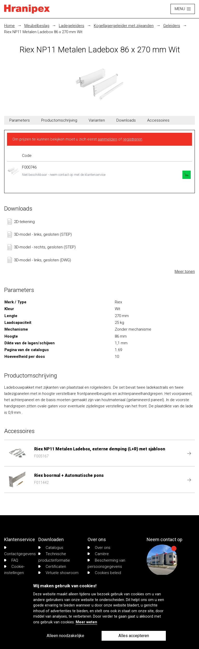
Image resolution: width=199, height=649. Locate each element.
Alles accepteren (133, 635)
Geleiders (171, 25)
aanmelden (107, 139)
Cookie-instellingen (14, 569)
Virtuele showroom (58, 572)
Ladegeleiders (71, 25)
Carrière (98, 554)
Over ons (99, 547)
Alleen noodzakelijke (65, 635)
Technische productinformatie (54, 557)
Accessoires (158, 120)
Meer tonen (185, 271)
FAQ (11, 560)
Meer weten (86, 622)
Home (9, 25)
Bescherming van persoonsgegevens (106, 563)
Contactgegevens (20, 551)
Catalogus (50, 547)
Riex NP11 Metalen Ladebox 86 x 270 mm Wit (43, 32)
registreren (132, 139)
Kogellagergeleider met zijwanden (124, 25)
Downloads (126, 120)
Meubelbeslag (36, 25)
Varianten (97, 120)
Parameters (19, 120)
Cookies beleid (104, 572)
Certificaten (52, 566)
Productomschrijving (59, 120)
